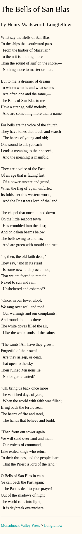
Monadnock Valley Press (20, 525)
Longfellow (53, 525)
